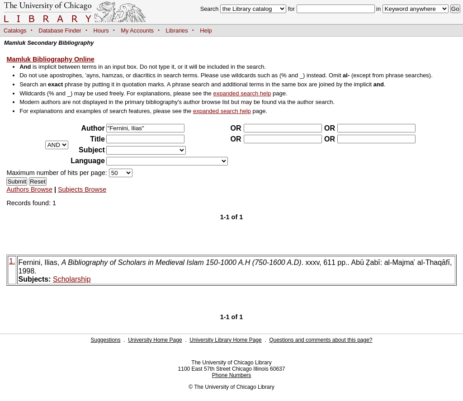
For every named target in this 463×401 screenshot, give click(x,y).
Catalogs (15, 30)
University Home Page (155, 340)
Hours (101, 30)
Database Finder (59, 30)
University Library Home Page (225, 340)
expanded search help (242, 93)
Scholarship (72, 279)
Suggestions (105, 340)
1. (12, 261)
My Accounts (137, 30)
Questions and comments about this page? (320, 340)
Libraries (177, 30)
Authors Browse (29, 189)
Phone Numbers (231, 375)
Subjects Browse (82, 189)
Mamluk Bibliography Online (50, 59)
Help (206, 30)
